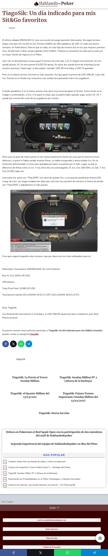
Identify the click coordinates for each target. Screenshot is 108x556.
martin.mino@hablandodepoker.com (51, 520)
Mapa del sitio (51, 538)
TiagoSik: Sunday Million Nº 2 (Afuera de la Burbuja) (32, 473)
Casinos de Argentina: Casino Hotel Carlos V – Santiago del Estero (39, 467)
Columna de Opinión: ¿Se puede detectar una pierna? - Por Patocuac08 (41, 484)
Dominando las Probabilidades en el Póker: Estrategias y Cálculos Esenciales (44, 479)
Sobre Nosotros (52, 529)
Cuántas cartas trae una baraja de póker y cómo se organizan (37, 461)
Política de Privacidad (51, 547)
